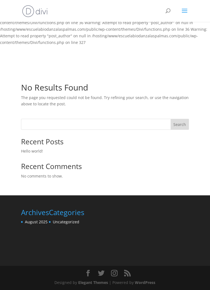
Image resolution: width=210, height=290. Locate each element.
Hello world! (32, 151)
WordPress (145, 282)
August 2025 (36, 221)
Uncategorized (66, 221)
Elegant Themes (93, 282)
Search (179, 124)
